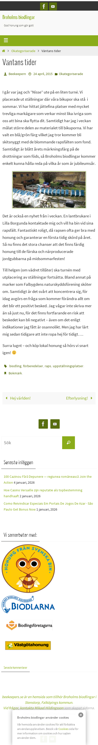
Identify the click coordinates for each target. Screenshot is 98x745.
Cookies (63, 729)
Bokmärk (15, 373)
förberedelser (33, 366)
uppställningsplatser (68, 366)
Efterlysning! (80, 398)
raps (48, 366)
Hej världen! (17, 398)
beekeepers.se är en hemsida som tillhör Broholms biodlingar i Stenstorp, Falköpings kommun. (49, 702)
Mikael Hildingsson (48, 708)
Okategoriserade (23, 51)
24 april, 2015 (43, 74)
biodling (15, 366)
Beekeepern (17, 74)
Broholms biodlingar (18, 17)
